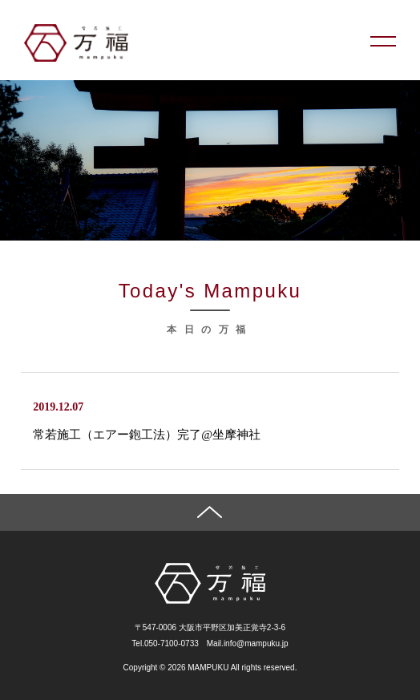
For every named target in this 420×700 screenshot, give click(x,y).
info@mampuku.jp (256, 643)
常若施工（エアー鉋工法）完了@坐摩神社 (146, 434)
